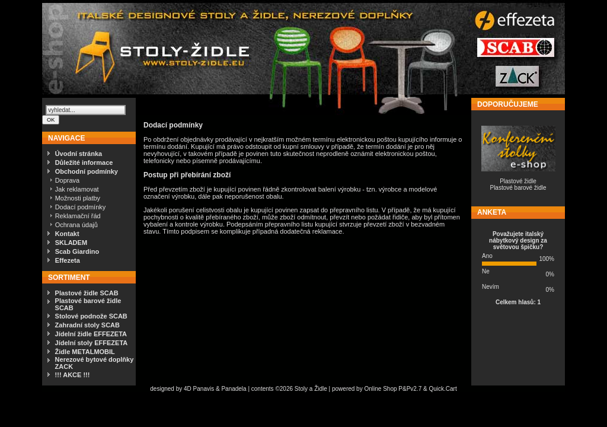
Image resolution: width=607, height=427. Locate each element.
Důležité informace (84, 162)
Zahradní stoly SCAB (87, 325)
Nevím (490, 286)
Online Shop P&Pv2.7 (392, 388)
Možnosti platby (77, 198)
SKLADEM (71, 242)
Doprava (67, 180)
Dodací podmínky (80, 207)
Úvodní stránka (78, 153)
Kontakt (67, 233)
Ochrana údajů (76, 224)
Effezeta (67, 260)
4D (188, 388)
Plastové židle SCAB (87, 293)
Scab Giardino (77, 251)
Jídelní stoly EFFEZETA (91, 342)
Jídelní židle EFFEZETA (91, 333)
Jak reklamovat (77, 189)
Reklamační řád (78, 215)
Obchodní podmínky (86, 171)
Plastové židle (518, 181)
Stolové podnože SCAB (91, 316)
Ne (486, 271)
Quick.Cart (442, 388)
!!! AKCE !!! (72, 374)
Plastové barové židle (518, 187)
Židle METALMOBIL (85, 351)
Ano (487, 256)
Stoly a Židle (311, 388)
